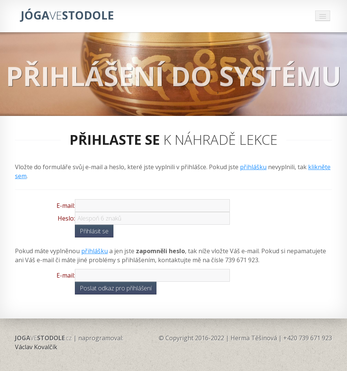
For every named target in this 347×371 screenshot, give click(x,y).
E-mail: (66, 205)
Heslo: (66, 218)
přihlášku (253, 167)
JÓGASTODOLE (67, 15)
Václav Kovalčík (36, 347)
